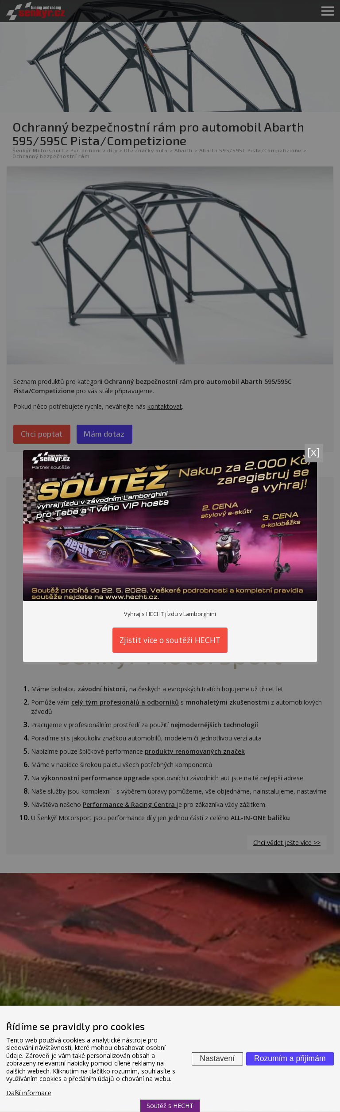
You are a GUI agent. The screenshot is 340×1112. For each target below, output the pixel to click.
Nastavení (217, 1058)
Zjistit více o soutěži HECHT (170, 640)
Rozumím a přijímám (289, 1058)
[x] (313, 451)
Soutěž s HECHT (170, 1105)
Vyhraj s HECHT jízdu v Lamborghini (170, 614)
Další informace (28, 1093)
